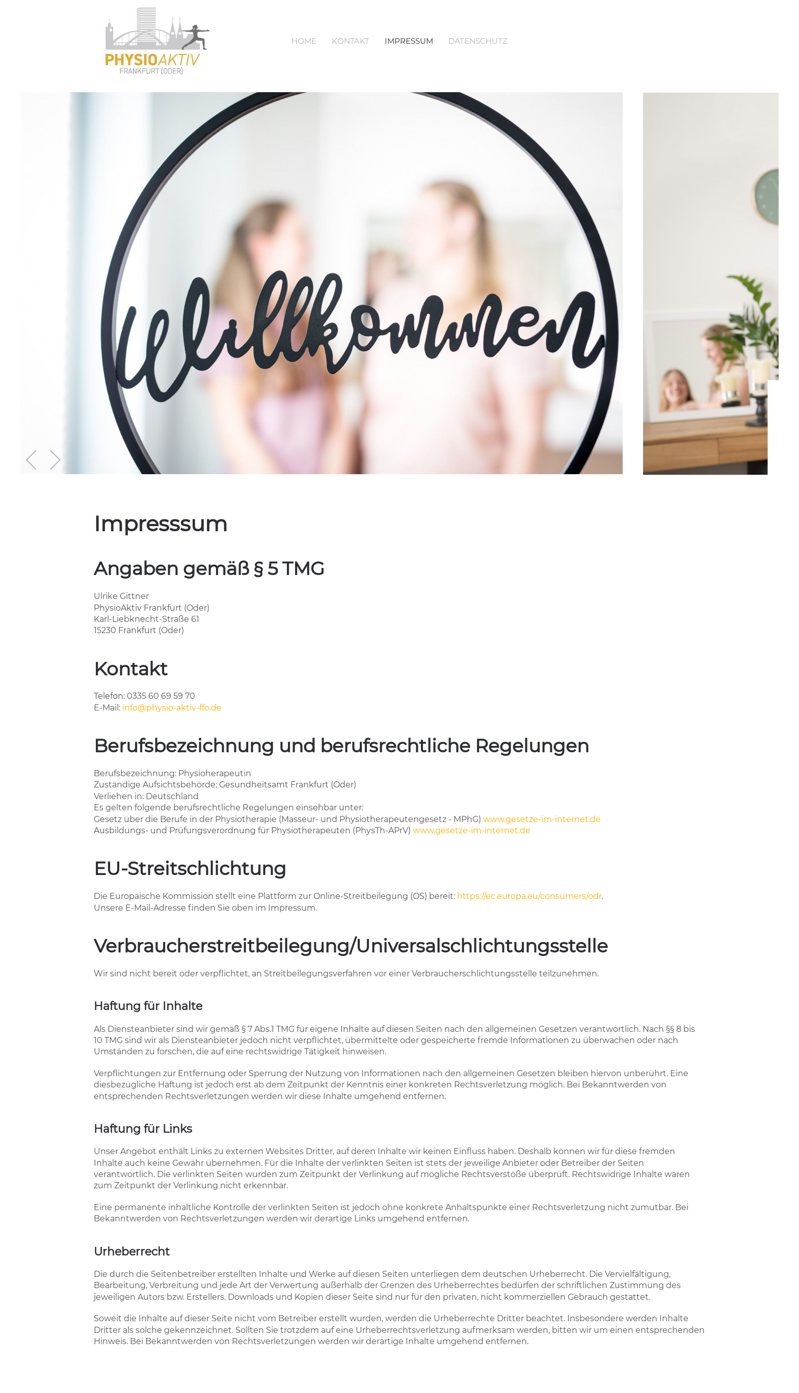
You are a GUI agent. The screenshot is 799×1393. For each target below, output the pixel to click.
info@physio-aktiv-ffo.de (172, 708)
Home (303, 41)
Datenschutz (478, 41)
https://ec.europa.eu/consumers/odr (529, 896)
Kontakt (350, 41)
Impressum (409, 41)
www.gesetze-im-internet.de (542, 819)
